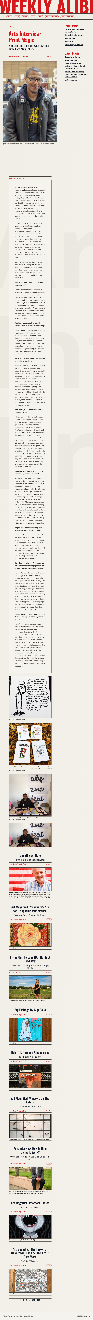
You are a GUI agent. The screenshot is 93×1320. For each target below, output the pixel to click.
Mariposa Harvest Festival (72, 57)
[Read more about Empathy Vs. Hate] (30, 883)
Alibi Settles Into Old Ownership (74, 35)
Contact (15, 1316)
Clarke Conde (13, 864)
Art (34, 16)
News (11, 16)
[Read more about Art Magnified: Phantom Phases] (30, 1228)
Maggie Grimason (14, 56)
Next (38, 1300)
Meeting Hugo (69, 41)
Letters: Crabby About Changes (74, 45)
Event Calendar (53, 16)
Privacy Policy (7, 1316)
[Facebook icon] (14, 178)
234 (33, 1300)
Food (41, 16)
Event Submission (69, 16)
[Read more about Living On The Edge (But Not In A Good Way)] (30, 988)
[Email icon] (23, 178)
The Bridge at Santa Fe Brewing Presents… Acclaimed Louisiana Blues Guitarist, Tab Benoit (76, 74)
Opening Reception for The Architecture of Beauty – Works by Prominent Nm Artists (75, 66)
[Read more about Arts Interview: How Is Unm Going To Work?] (30, 1181)
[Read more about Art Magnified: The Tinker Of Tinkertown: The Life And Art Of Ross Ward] (30, 1282)
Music (26, 16)
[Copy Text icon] (20, 178)
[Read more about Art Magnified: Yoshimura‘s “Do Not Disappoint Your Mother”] (30, 936)
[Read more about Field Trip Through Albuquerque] (30, 1077)
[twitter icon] (17, 178)
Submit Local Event (26, 1316)
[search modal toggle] (88, 16)
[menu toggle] (4, 16)
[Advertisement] (30, 161)
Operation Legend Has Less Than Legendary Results (74, 30)
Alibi (10, 972)
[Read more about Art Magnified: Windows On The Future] (30, 1127)
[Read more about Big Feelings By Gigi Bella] (30, 1031)
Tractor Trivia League (71, 60)
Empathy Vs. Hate (70, 38)
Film (18, 16)
